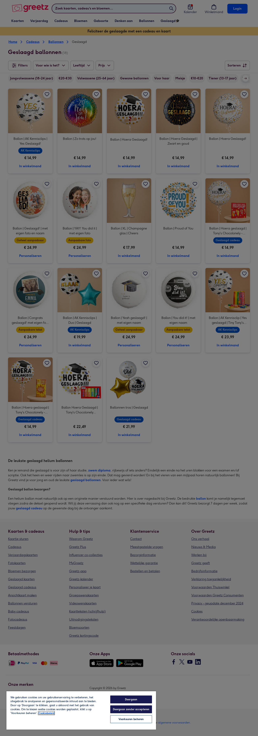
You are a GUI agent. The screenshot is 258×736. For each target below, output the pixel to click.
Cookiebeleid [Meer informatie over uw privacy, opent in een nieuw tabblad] (46, 713)
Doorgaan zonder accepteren (131, 709)
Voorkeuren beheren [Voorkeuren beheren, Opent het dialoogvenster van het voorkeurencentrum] (131, 719)
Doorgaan (131, 699)
